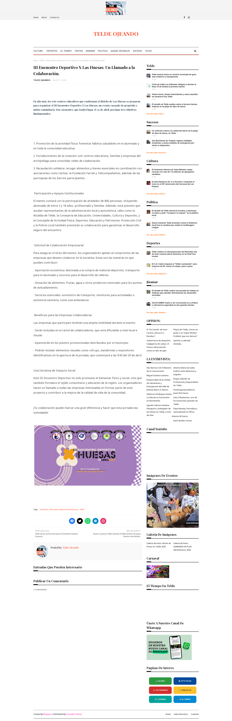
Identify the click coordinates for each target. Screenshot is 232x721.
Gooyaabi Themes (74, 714)
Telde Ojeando (42, 80)
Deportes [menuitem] (51, 50)
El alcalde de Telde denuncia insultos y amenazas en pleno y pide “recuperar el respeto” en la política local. (175, 213)
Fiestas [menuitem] (79, 50)
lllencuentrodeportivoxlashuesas (64, 509)
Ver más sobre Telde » (155, 114)
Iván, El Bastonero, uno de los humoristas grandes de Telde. (185, 400)
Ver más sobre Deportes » (157, 274)
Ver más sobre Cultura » (156, 194)
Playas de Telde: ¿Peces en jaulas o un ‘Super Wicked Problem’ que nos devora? (185, 332)
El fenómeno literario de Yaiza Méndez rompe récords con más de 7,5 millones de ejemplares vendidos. (173, 172)
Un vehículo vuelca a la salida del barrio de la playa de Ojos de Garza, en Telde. (175, 132)
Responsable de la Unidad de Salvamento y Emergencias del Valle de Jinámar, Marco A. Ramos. (158, 384)
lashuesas (44, 509)
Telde (42, 60)
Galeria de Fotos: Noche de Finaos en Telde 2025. (159, 545)
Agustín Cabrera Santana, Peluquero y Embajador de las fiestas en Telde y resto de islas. (159, 410)
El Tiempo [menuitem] (66, 50)
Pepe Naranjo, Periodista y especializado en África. (185, 410)
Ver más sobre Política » (156, 235)
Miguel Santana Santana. (158, 375)
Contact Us (54, 17)
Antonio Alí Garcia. (180, 416)
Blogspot (47, 714)
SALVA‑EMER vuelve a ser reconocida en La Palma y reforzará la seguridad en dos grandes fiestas (175, 304)
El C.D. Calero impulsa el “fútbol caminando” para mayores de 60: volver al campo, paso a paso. (174, 265)
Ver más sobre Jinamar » (156, 312)
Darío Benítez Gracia (182, 420)
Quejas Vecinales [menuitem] (120, 50)
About (44, 17)
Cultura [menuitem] (38, 50)
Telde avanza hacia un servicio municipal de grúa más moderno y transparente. (174, 75)
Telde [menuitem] (148, 50)
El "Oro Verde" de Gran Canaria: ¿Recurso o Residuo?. (157, 332)
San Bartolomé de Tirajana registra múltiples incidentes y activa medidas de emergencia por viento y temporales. (173, 143)
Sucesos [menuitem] (137, 50)
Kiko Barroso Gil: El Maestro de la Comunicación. (159, 369)
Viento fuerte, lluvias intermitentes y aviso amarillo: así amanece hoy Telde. (175, 95)
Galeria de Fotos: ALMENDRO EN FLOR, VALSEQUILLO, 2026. (182, 546)
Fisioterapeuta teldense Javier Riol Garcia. (184, 391)
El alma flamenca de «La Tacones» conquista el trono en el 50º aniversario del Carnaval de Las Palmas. (173, 184)
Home (35, 17)
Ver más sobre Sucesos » (157, 153)
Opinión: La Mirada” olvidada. (182, 342)
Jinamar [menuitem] (90, 50)
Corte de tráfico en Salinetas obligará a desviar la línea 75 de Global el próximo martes (174, 85)
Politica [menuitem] (103, 50)
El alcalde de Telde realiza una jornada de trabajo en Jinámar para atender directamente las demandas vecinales (175, 293)
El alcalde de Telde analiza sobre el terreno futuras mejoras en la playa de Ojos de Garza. (174, 105)
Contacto (195, 714)
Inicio (35, 60)
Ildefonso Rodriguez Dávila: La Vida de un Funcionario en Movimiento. (159, 397)
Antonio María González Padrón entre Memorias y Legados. (184, 371)
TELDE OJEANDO (116, 33)
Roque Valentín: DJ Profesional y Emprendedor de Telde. (185, 382)
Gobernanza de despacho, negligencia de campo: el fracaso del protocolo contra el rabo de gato (159, 345)
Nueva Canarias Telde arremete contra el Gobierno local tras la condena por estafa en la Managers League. (174, 225)
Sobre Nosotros (181, 714)
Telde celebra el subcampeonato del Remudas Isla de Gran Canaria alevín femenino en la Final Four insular (174, 254)
